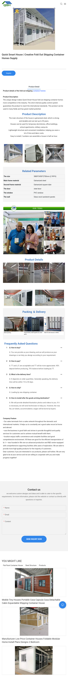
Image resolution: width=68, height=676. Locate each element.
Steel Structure (30, 565)
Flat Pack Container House (13, 565)
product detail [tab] (34, 87)
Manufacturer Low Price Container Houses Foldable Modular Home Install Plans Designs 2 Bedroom (31, 640)
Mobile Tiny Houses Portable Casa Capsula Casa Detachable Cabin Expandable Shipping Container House (31, 601)
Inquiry (8, 73)
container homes (39, 91)
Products (42, 565)
